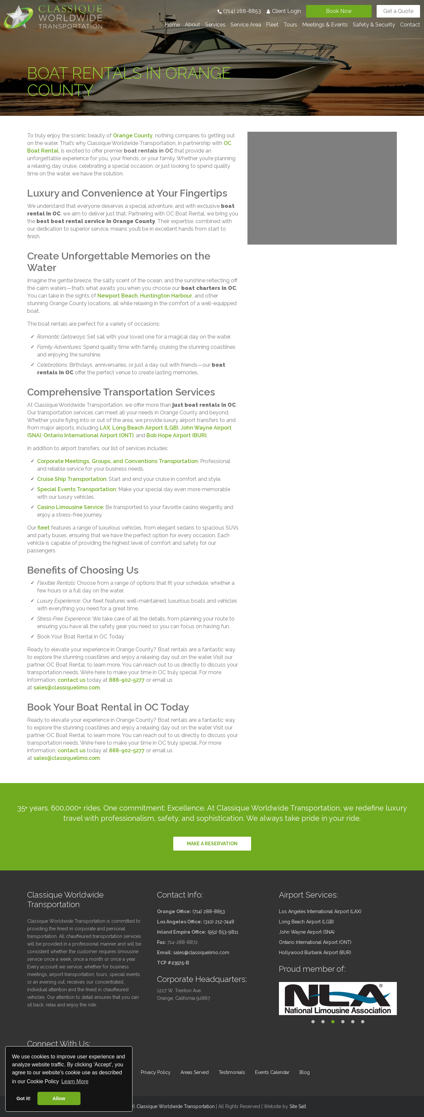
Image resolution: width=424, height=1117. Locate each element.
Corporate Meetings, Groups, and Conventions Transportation (117, 461)
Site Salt (298, 1106)
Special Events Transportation (76, 489)
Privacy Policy (156, 1072)
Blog (304, 1072)
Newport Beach (117, 296)
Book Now (339, 11)
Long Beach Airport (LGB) (145, 428)
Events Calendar (272, 1072)
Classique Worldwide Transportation (175, 1106)
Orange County (133, 135)
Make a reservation (212, 843)
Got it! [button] (23, 1098)
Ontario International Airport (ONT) (88, 435)
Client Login (283, 11)
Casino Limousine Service (70, 507)
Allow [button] (59, 1098)
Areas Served (195, 1072)
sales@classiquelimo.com (66, 687)
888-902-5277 (127, 680)
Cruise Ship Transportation (71, 479)
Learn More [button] (74, 1081)
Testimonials (232, 1072)
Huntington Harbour (166, 296)
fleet (43, 528)
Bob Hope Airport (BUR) (176, 435)
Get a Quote (398, 11)
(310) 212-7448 (218, 921)
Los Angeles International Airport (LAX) (320, 911)
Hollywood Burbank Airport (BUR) (315, 952)
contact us (71, 680)
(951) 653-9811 (223, 932)
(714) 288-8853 (239, 11)
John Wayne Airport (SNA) (307, 932)
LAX (105, 428)
